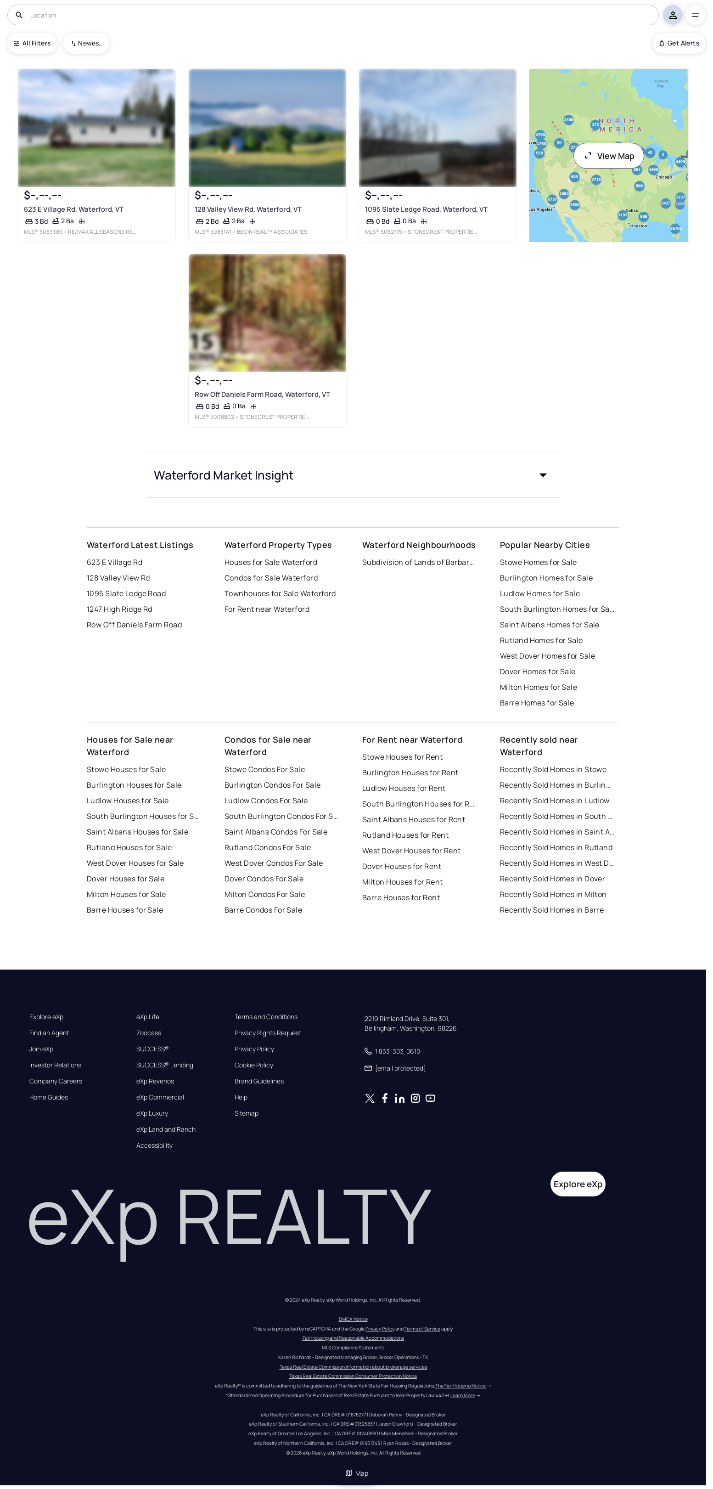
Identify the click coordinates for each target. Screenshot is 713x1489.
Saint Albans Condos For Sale (276, 832)
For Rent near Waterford (267, 609)
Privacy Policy (254, 1049)
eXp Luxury (152, 1113)
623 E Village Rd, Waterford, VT (74, 209)
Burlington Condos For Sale (272, 785)
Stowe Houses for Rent (402, 757)
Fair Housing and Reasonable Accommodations (353, 1338)
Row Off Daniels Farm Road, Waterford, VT (262, 394)
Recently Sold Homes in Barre (552, 910)
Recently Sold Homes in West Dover (557, 863)
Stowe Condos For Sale (265, 769)
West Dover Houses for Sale (135, 863)
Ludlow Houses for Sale (128, 800)
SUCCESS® (152, 1049)
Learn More (462, 1395)
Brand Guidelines (259, 1081)
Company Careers (55, 1081)
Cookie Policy (254, 1065)
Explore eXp (46, 1017)
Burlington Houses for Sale (134, 785)
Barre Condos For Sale (263, 910)
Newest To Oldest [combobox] (90, 43)
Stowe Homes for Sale (538, 562)
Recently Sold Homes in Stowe (553, 769)
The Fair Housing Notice (460, 1385)
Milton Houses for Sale (126, 894)
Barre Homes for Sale (537, 703)
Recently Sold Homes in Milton (553, 894)
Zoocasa (149, 1033)
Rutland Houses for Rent (405, 835)
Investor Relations (55, 1065)
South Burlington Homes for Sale (557, 609)
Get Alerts (679, 43)
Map (357, 1473)
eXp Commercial (160, 1097)
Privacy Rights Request (268, 1033)
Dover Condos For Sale (264, 879)
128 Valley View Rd (118, 578)
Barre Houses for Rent (401, 897)
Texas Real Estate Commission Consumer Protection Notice (353, 1376)
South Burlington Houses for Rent (419, 804)
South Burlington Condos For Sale (282, 816)
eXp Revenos (155, 1081)
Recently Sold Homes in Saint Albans (557, 832)
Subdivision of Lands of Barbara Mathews (419, 562)
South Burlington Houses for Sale (144, 816)
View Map (608, 155)
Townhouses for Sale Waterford (280, 593)
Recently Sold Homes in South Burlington (557, 816)
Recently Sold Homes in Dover (552, 879)
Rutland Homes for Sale (541, 640)
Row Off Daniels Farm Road (134, 625)
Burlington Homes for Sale (546, 578)
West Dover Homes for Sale (547, 656)
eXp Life (147, 1017)
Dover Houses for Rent (401, 866)
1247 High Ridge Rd (119, 609)
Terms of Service (422, 1328)
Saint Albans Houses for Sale (137, 832)
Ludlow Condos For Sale (266, 800)
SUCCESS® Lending (164, 1065)
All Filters (32, 43)
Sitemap (246, 1113)
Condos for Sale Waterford (271, 578)
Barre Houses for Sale (125, 910)
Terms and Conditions (266, 1017)
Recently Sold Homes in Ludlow (555, 800)
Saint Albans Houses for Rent (413, 819)
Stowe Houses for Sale (126, 769)
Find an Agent (49, 1033)
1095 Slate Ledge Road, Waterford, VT (426, 209)
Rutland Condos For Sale (268, 847)
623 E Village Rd (114, 562)
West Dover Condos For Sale (274, 863)
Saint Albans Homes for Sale (550, 625)
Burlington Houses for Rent (410, 772)
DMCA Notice (353, 1319)
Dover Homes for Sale (538, 671)
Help (241, 1097)
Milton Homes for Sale (538, 687)
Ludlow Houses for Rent (404, 788)
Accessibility (154, 1145)
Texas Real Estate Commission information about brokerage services (353, 1367)
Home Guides (48, 1097)
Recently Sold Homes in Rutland (556, 847)
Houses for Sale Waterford (271, 562)
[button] (353, 474)
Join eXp (41, 1049)
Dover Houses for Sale (125, 879)
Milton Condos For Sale (265, 894)
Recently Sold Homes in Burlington (557, 785)
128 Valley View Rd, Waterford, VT (248, 209)
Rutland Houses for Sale (129, 847)
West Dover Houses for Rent (411, 851)
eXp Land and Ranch (166, 1129)
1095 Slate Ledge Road (126, 593)
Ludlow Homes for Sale (540, 593)
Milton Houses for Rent (402, 882)
